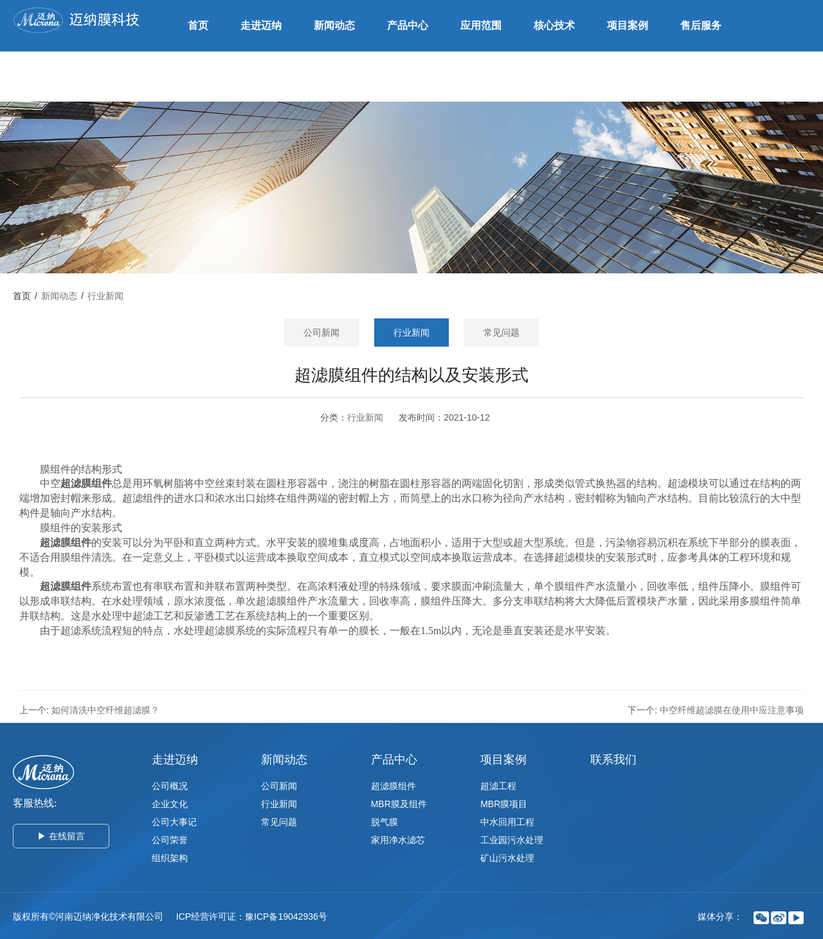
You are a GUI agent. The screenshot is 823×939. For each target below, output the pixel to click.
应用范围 (481, 25)
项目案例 (627, 25)
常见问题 (502, 332)
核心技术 (554, 25)
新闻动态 (334, 25)
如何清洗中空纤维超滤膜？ (105, 710)
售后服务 (700, 25)
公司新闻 (321, 332)
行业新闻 (105, 296)
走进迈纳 (261, 25)
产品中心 (407, 25)
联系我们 (208, 76)
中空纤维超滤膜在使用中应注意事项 (732, 710)
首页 (198, 25)
